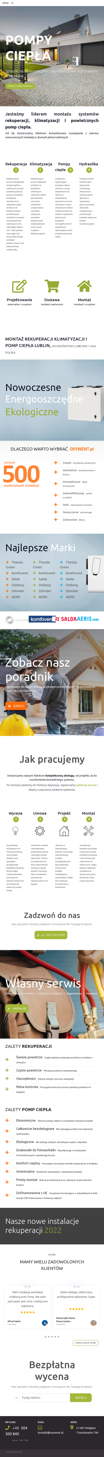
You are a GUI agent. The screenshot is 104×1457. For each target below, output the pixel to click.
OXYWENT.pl (82, 449)
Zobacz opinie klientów (20, 87)
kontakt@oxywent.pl (51, 1432)
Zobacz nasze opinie (85, 1343)
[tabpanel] (27, 1305)
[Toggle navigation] (14, 3)
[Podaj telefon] (45, 1397)
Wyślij (80, 1397)
